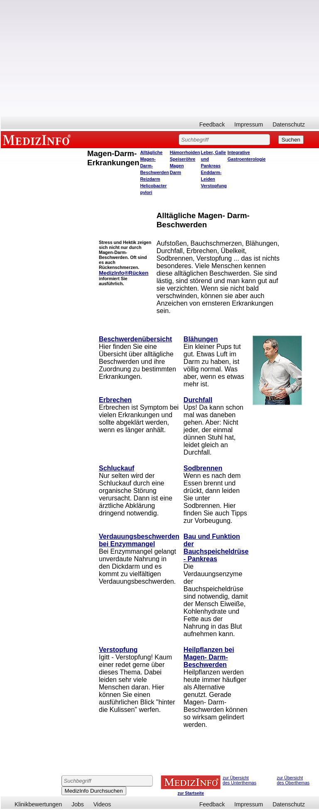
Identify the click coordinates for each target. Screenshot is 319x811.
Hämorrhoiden (185, 152)
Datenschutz (288, 124)
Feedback (212, 124)
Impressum (248, 124)
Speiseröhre (183, 159)
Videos (102, 804)
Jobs (77, 804)
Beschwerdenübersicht (135, 339)
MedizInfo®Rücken (123, 273)
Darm (175, 172)
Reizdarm (150, 179)
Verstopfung (214, 185)
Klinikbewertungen (38, 804)
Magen (177, 165)
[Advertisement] (160, 58)
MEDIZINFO (38, 139)
